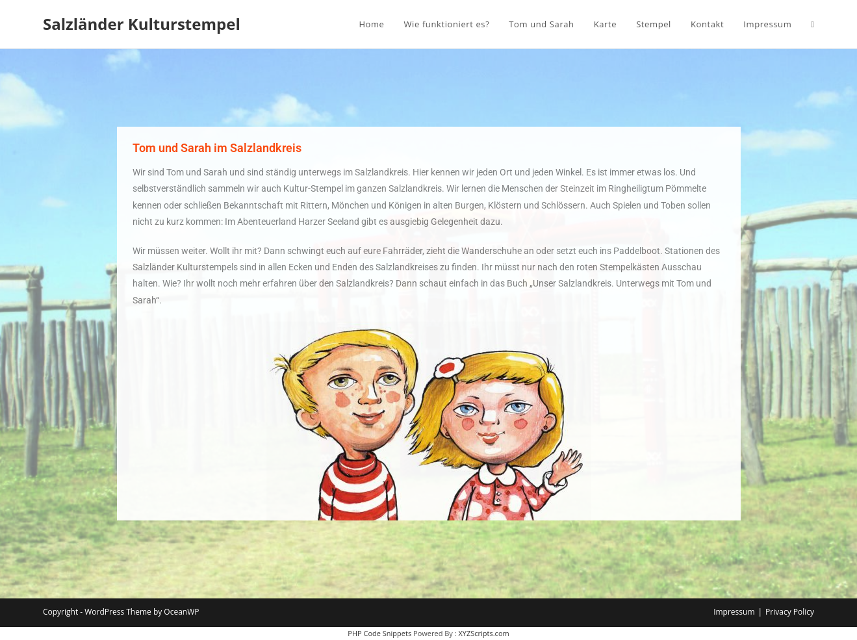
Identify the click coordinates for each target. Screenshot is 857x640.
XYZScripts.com (483, 633)
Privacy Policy (789, 611)
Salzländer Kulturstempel (141, 23)
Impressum (733, 611)
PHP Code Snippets (379, 633)
